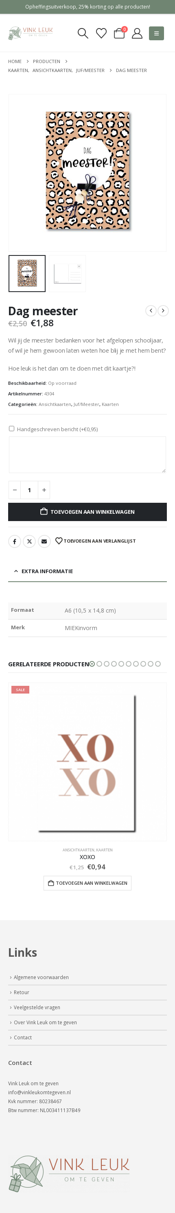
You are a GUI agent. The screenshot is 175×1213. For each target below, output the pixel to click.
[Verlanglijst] (101, 33)
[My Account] (137, 33)
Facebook (14, 541)
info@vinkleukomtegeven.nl (39, 1092)
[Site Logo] (30, 33)
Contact (23, 1037)
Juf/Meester (86, 404)
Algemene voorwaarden (41, 977)
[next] (163, 310)
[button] (83, 33)
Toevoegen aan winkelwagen (92, 511)
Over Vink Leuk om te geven (45, 1022)
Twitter (29, 541)
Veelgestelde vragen (37, 1007)
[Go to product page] (87, 762)
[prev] (151, 310)
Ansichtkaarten (55, 404)
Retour (21, 992)
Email (44, 541)
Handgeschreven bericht (57, 429)
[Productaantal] (29, 490)
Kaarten (110, 404)
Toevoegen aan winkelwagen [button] (91, 883)
